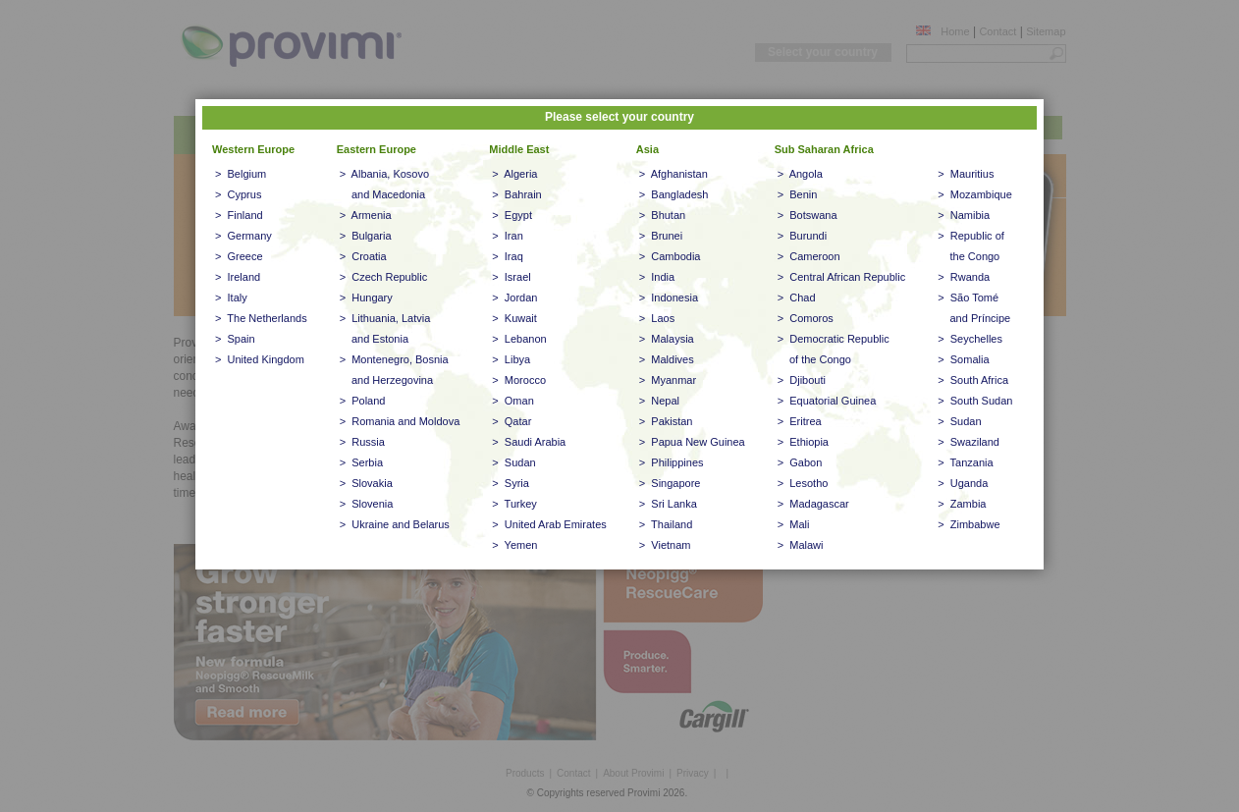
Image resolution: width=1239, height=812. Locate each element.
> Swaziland (968, 442)
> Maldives (666, 359)
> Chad (797, 297)
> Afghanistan (673, 174)
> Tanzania (965, 462)
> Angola (800, 174)
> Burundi (802, 236)
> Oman (513, 400)
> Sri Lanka (668, 504)
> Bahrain (516, 194)
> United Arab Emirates (549, 524)
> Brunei (660, 236)
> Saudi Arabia (529, 442)
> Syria (510, 483)
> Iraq (507, 256)
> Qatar (511, 421)
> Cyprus (238, 194)
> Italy (231, 297)
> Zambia (962, 504)
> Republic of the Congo (971, 246)
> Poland (363, 400)
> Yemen (514, 545)
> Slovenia (367, 504)
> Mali (794, 524)
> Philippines (671, 462)
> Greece (239, 256)
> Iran (507, 236)
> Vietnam (665, 545)
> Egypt (512, 215)
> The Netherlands (261, 318)
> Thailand (666, 524)
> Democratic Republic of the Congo (833, 349)
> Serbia (361, 462)
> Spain (235, 339)
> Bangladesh (674, 194)
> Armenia (366, 215)
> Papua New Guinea (692, 442)
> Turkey (514, 504)
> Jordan (514, 297)
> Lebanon (519, 339)
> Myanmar (667, 380)
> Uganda (963, 483)
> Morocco (519, 380)
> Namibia (964, 215)
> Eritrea (800, 421)
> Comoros (806, 318)
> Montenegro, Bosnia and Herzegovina (394, 369)
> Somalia (963, 359)
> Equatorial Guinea (827, 400)
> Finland (239, 215)
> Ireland (237, 277)
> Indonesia (668, 297)
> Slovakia (366, 483)
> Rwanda (964, 277)
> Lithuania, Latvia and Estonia (385, 328)
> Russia (362, 442)
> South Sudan (975, 400)
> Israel (511, 277)
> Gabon (800, 462)
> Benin (798, 194)
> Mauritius (966, 174)
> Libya (511, 359)
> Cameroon (809, 256)
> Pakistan (666, 421)
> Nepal (659, 400)
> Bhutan (662, 215)
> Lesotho (803, 483)
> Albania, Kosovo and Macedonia (384, 184)
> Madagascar (813, 504)
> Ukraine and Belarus (395, 524)
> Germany (243, 236)
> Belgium (240, 174)
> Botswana (807, 215)
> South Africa (973, 380)
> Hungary (366, 297)
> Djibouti (802, 380)
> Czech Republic (384, 277)
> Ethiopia (803, 442)
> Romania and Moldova (400, 421)
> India (656, 277)
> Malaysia (666, 339)
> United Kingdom (259, 359)
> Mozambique (975, 194)
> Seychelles (970, 339)
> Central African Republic (842, 277)
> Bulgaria (366, 236)
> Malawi (801, 545)
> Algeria (514, 174)
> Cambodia (670, 256)
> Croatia (363, 256)
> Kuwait (514, 318)
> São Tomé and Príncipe (974, 308)
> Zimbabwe (968, 524)
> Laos (656, 318)
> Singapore (670, 483)
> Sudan (513, 462)
